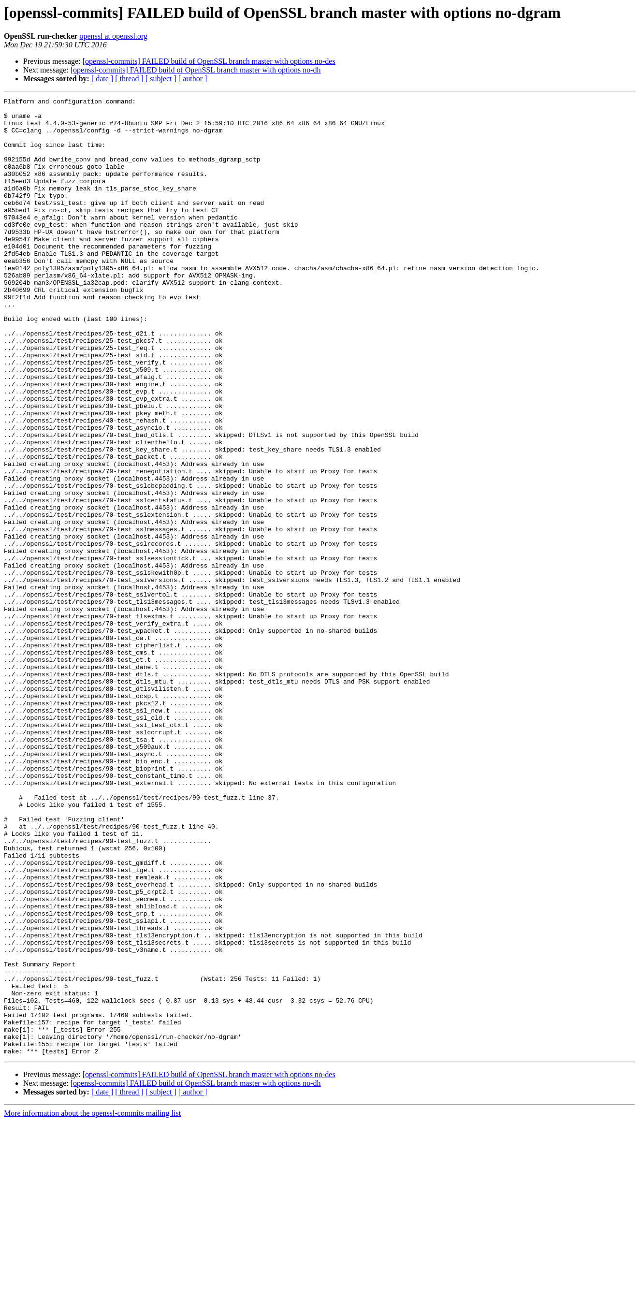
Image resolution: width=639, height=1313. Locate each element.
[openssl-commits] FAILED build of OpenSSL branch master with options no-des (209, 61)
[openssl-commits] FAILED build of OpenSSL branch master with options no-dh (196, 70)
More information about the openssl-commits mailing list (92, 1304)
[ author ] (192, 78)
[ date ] (102, 78)
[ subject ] (160, 78)
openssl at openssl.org (113, 36)
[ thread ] (129, 78)
